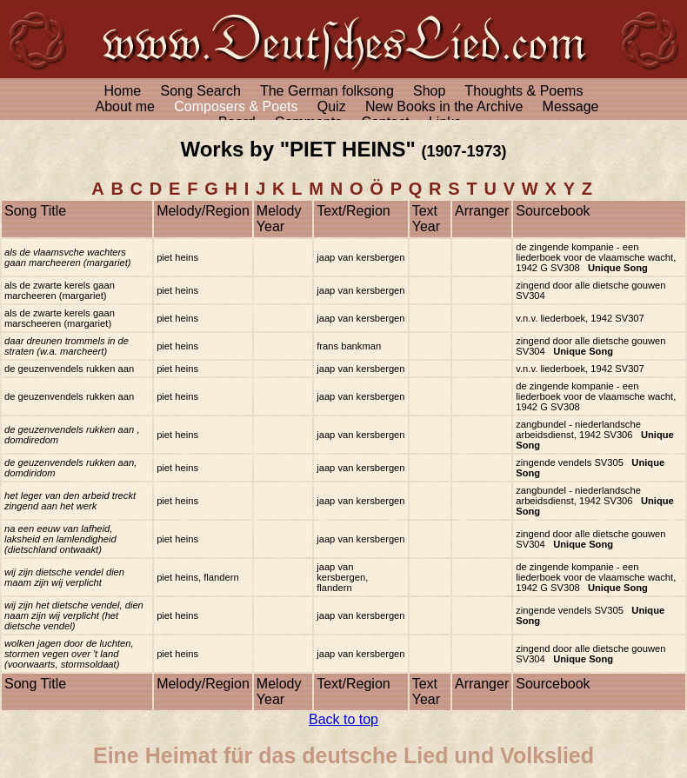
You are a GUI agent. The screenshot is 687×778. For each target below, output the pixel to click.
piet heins (177, 257)
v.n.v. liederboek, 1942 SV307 (580, 318)
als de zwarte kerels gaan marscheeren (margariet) (59, 318)
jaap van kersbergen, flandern (342, 577)
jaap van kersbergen (360, 257)
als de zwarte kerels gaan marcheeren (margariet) (59, 290)
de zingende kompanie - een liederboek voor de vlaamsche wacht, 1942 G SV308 (596, 257)
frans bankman (349, 346)
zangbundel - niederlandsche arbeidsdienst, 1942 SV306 (595, 434)
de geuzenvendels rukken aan (69, 368)
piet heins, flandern (198, 577)
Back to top (343, 719)
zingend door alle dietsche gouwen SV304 (590, 346)
